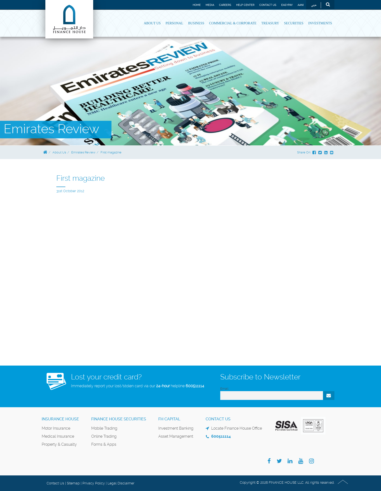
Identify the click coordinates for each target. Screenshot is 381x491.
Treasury (270, 23)
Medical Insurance (58, 436)
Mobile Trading (104, 428)
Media (210, 5)
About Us (152, 23)
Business (196, 23)
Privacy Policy (93, 483)
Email (224, 388)
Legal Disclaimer (121, 483)
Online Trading (104, 436)
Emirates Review (83, 152)
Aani (301, 5)
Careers (225, 5)
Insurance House (60, 419)
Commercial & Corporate (232, 23)
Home (197, 5)
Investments (320, 23)
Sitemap (73, 483)
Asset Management (175, 436)
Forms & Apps (103, 444)
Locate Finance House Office (236, 428)
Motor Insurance (56, 428)
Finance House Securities (118, 419)
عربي (314, 5)
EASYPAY (287, 5)
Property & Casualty (59, 444)
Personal (174, 23)
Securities (293, 23)
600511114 (195, 386)
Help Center (245, 5)
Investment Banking (175, 428)
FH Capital (169, 419)
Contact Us (267, 5)
